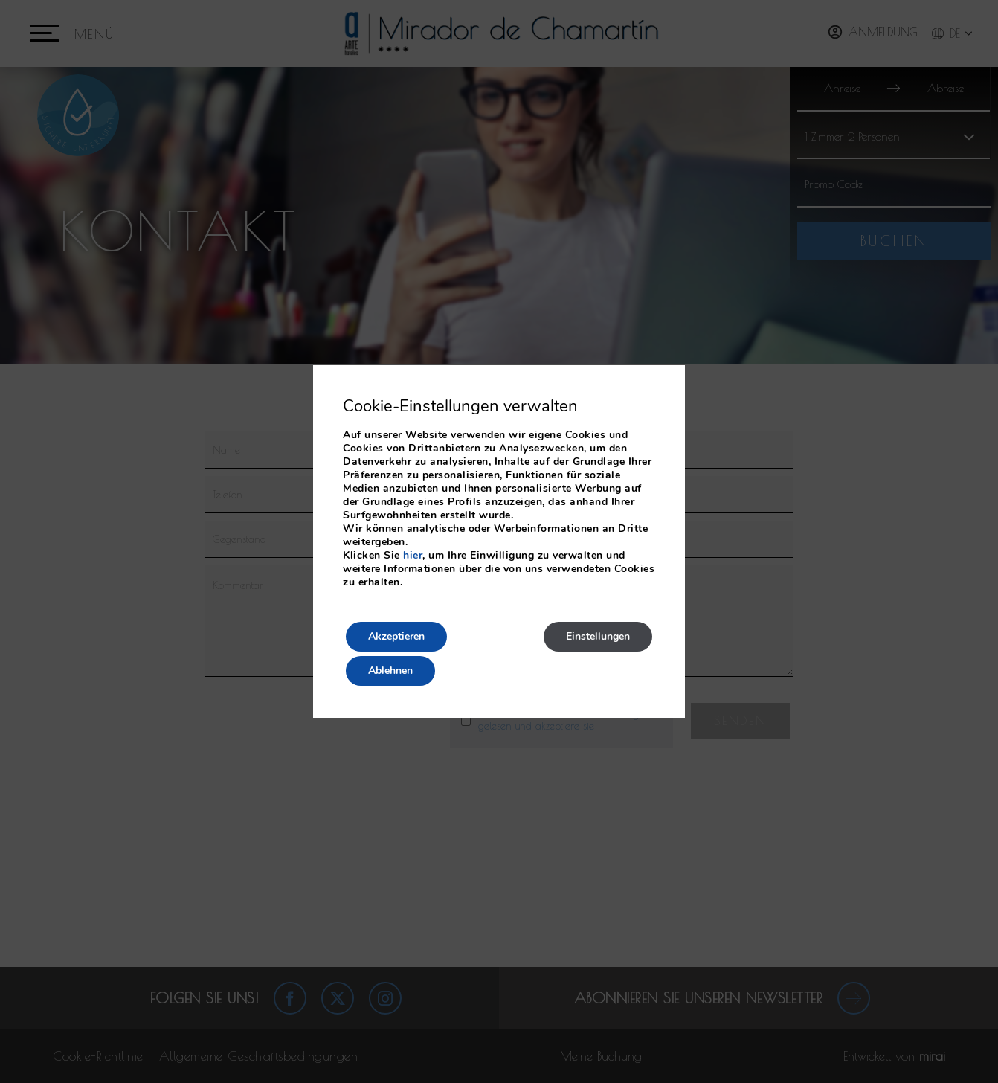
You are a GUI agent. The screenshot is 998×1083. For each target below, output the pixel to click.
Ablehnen (390, 670)
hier (412, 555)
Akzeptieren (396, 636)
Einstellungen (598, 636)
